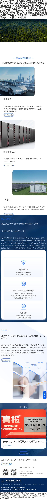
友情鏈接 (13, 487)
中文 (38, 3)
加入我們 (41, 484)
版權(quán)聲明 (5, 487)
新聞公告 (35, 484)
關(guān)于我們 (27, 484)
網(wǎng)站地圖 (21, 487)
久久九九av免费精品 (5, 498)
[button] (3, 37)
